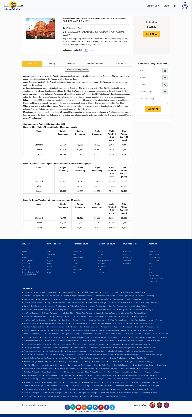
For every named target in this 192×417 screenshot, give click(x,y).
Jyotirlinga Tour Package (123, 323)
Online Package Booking (32, 306)
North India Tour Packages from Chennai (38, 368)
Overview (32, 63)
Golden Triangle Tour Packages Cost (54, 323)
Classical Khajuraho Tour (106, 310)
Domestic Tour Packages (78, 379)
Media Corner (154, 261)
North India (127, 257)
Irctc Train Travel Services (118, 306)
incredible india (88, 368)
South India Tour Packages (52, 393)
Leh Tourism (125, 316)
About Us (152, 251)
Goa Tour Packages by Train (34, 327)
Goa (48, 257)
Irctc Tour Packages (128, 368)
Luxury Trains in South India (80, 389)
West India (127, 255)
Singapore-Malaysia (105, 261)
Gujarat (50, 261)
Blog (150, 269)
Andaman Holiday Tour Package (68, 368)
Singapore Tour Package (71, 334)
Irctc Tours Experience (79, 323)
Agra (49, 251)
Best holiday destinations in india (147, 327)
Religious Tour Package (146, 296)
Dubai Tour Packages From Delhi (138, 299)
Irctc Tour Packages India (54, 351)
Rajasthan (51, 273)
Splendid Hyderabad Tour (33, 341)
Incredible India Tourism (128, 375)
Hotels (24, 257)
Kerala (49, 263)
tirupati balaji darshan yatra (101, 323)
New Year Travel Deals (76, 355)
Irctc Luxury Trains (61, 310)
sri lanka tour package (118, 337)
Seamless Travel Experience (101, 348)
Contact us (121, 63)
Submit (153, 109)
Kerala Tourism (162, 365)
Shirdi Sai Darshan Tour (58, 389)
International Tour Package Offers (89, 372)
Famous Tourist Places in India (35, 316)
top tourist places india (32, 344)
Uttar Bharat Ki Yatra (116, 362)
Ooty (49, 269)
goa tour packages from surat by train (38, 362)
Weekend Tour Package (32, 334)
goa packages (29, 299)
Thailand (101, 267)
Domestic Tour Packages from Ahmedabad (116, 327)
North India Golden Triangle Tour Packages (39, 358)
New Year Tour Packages (118, 358)
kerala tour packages (96, 320)
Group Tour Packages (130, 382)
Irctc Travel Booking (31, 379)
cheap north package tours (107, 368)
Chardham (77, 251)
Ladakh (50, 267)
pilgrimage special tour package (156, 334)
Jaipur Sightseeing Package (77, 351)
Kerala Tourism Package (56, 355)
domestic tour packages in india (53, 337)
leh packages (54, 296)
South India (127, 261)
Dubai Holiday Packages (88, 327)
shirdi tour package (31, 323)
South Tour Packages (31, 393)
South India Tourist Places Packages (56, 348)
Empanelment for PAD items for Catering (30, 273)
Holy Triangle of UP (140, 316)
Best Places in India (100, 337)
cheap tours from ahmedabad (74, 299)
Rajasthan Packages (89, 341)
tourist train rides (66, 372)
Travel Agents (27, 269)
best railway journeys (76, 303)
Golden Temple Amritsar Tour (92, 396)
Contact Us (152, 5)
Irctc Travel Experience (149, 375)
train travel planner (31, 365)
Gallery (151, 263)
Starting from (151, 22)
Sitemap (152, 267)
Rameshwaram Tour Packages (55, 306)
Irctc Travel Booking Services (125, 348)
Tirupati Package (118, 299)
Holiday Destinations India (98, 299)
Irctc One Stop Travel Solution (34, 320)
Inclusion (71, 63)
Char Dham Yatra (51, 375)
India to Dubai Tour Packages (118, 379)
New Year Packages (52, 344)
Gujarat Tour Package (149, 393)
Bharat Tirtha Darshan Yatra (106, 375)
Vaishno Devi (77, 269)
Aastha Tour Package (97, 306)
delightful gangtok (97, 379)
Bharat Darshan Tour (80, 348)
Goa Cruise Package (111, 372)
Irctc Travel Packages (111, 382)
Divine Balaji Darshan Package (106, 313)
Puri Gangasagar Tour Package (67, 362)
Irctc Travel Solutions (31, 313)
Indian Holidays (50, 341)
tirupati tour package (84, 313)
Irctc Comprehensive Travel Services (137, 344)
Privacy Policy (154, 275)
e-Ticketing (26, 263)
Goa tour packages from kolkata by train (78, 296)
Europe (100, 251)
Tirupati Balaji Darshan (139, 358)
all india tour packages (78, 306)
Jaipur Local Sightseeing (56, 303)
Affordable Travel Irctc (92, 382)
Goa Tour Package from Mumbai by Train (54, 330)
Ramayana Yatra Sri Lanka (122, 389)
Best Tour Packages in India (117, 320)
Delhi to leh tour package (76, 316)
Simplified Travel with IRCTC (157, 379)
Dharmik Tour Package (133, 334)
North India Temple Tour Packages (130, 341)
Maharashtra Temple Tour (103, 386)
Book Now (151, 34)
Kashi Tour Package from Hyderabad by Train (40, 372)
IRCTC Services (137, 379)
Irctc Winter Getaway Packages (128, 355)
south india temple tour (32, 375)
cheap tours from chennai (105, 296)
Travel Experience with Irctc (33, 303)
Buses (24, 255)
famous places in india (113, 334)
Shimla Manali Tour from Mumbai (53, 379)
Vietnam (101, 273)
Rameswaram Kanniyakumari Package (37, 310)
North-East (127, 263)
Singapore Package (56, 316)
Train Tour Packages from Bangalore (93, 358)
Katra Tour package (138, 337)
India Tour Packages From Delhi (35, 389)
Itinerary (51, 63)
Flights (24, 251)
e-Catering (26, 267)
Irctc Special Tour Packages (116, 396)
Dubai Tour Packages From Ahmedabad (103, 316)
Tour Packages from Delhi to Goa (93, 362)
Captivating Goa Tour (70, 396)
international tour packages (149, 386)
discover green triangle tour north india (61, 327)
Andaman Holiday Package (125, 386)
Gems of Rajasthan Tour (52, 382)
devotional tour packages (157, 337)
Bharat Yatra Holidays (68, 292)
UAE (99, 269)
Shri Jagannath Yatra (67, 375)
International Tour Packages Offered (134, 313)
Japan (100, 255)
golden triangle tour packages (49, 299)
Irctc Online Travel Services (144, 389)
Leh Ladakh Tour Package (89, 292)
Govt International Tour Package (79, 365)
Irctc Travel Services (107, 341)
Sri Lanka (101, 263)
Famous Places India (31, 292)
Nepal (100, 257)
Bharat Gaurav (154, 255)
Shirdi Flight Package (126, 296)
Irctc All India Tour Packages (34, 355)
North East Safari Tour (102, 365)
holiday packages (30, 330)
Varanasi (76, 273)
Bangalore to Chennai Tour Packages (140, 362)
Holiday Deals (123, 310)
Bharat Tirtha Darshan (101, 389)
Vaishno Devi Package (139, 306)
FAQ (150, 273)
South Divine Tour (145, 368)
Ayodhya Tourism (155, 320)
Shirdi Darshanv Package (97, 303)
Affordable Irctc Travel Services (82, 310)
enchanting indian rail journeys (52, 365)
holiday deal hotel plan (149, 382)
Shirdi (75, 261)
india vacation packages (92, 334)
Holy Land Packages (49, 313)
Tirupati (75, 263)
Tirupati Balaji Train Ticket (69, 341)
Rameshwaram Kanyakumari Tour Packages (89, 330)
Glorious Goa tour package (33, 386)
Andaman (51, 255)
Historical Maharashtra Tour (145, 323)
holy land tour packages (67, 358)
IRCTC (30, 405)
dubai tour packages (49, 292)
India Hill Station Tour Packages (58, 386)
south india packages (121, 365)
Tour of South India (153, 341)
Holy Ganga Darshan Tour (150, 303)
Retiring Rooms (28, 261)
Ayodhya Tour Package (32, 382)
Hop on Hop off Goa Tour (71, 344)
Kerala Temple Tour (86, 375)
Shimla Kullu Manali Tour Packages (100, 355)
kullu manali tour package (128, 393)
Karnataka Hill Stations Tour (79, 337)
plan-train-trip (70, 393)
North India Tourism (108, 393)
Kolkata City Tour (79, 320)
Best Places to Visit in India (143, 330)
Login (166, 5)
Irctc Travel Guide (30, 396)
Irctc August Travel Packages (142, 310)
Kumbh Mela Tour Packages (152, 355)
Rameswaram (78, 257)
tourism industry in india (32, 351)
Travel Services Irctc (97, 351)
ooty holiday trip (67, 313)
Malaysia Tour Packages (81, 386)
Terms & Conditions (96, 63)
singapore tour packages (88, 393)
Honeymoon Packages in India (34, 296)
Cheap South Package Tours (143, 365)
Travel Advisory (154, 257)
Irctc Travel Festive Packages (94, 344)
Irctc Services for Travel (147, 348)
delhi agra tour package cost (118, 330)
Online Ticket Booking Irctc (143, 351)
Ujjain (75, 267)
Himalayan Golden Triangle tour (134, 292)
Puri (74, 255)
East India (127, 251)
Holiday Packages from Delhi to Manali (123, 303)
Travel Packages (114, 344)
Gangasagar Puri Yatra (32, 348)
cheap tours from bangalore (58, 320)
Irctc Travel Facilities (138, 320)
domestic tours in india (110, 292)
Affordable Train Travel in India (119, 351)
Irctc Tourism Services (72, 382)
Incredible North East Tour (131, 372)
